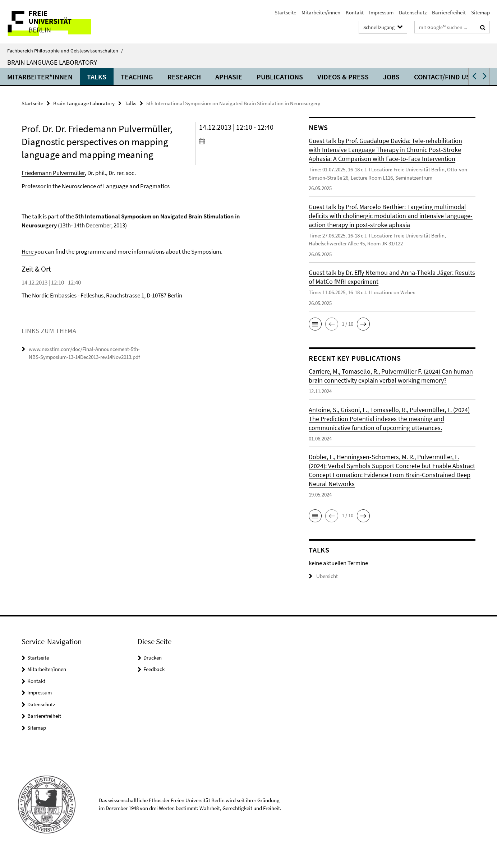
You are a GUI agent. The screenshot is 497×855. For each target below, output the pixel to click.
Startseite (285, 12)
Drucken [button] (152, 657)
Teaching (137, 76)
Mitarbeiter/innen (321, 12)
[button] (473, 76)
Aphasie (228, 76)
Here (28, 251)
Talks (96, 76)
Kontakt (355, 12)
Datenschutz (413, 12)
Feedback (154, 669)
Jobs (391, 76)
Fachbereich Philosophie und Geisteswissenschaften (65, 50)
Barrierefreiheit (449, 12)
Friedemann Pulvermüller (53, 173)
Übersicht (323, 576)
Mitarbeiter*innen (40, 76)
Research (184, 76)
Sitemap (480, 12)
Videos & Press (343, 76)
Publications (280, 76)
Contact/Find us (442, 76)
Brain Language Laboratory (52, 62)
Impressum (381, 12)
